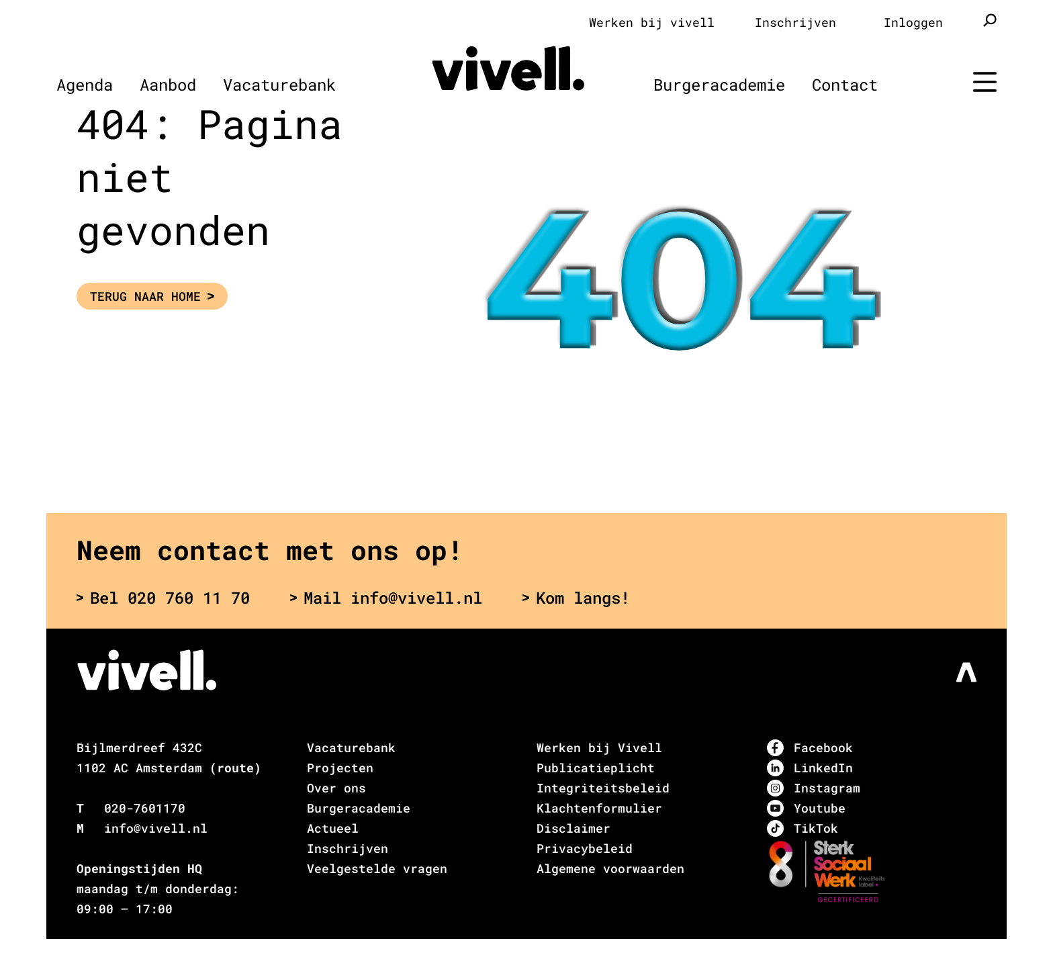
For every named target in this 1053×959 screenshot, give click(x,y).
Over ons (336, 788)
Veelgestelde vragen (377, 868)
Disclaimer (573, 828)
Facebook (810, 747)
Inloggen (913, 22)
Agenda (84, 84)
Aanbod (168, 84)
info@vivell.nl (156, 828)
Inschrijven (795, 22)
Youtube (806, 808)
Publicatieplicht (596, 768)
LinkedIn (810, 768)
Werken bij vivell (652, 22)
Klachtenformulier (599, 808)
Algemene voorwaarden (610, 868)
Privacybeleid (585, 848)
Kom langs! (576, 597)
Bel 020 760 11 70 (163, 597)
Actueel (333, 828)
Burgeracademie (719, 84)
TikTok (802, 828)
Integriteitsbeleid (603, 788)
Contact (845, 84)
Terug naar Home (152, 296)
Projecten (340, 768)
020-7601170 (144, 808)
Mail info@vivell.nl (386, 597)
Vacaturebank (279, 84)
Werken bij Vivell (599, 747)
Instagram (813, 788)
